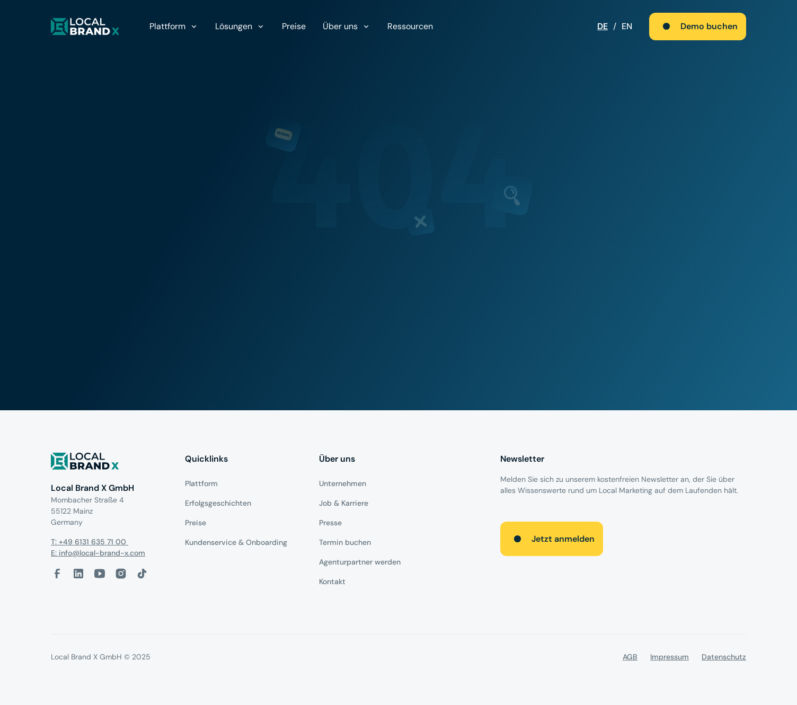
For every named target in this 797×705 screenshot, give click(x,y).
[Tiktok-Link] (142, 573)
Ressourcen (410, 26)
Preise (294, 26)
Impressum (669, 657)
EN (627, 26)
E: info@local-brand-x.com (98, 553)
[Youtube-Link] (99, 573)
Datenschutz (724, 657)
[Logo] (109, 463)
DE (602, 26)
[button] (173, 26)
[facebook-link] (57, 573)
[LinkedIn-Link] (78, 573)
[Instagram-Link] (120, 573)
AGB (630, 657)
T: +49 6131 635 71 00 (89, 542)
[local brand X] (85, 26)
